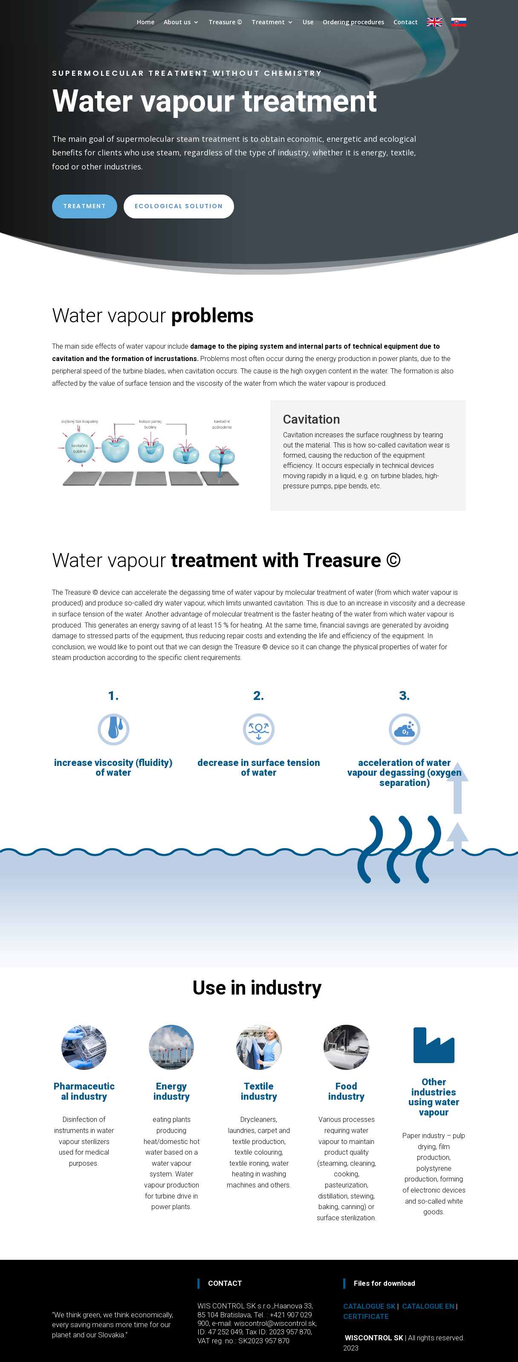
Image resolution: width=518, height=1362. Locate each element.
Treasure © (225, 22)
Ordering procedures (353, 22)
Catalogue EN (428, 1306)
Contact (406, 22)
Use (308, 22)
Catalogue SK (369, 1306)
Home (145, 22)
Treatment (268, 22)
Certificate (366, 1316)
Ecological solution (179, 206)
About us (177, 22)
